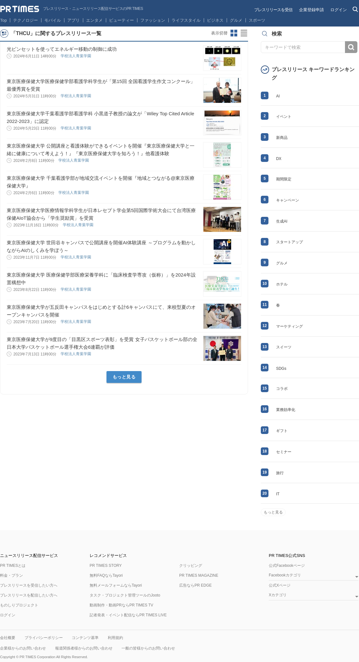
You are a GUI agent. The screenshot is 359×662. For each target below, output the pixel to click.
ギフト (282, 431)
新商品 (282, 137)
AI (278, 96)
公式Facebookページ (287, 565)
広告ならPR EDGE (195, 585)
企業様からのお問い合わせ (23, 648)
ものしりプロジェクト (19, 605)
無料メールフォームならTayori (116, 585)
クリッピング (190, 565)
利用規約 (115, 637)
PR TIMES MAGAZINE (198, 575)
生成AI (281, 221)
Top (3, 20)
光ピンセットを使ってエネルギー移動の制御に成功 (62, 49)
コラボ (282, 388)
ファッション (152, 20)
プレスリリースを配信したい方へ (28, 595)
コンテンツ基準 (85, 637)
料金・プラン (11, 575)
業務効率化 (285, 409)
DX (279, 158)
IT (278, 494)
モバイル (52, 20)
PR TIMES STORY (106, 565)
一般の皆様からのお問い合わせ (148, 648)
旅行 (280, 473)
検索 (351, 47)
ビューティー (121, 20)
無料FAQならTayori (106, 575)
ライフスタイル (186, 20)
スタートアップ (289, 242)
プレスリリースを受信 (273, 9)
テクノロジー (25, 20)
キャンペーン (287, 200)
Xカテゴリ (278, 595)
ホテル (282, 284)
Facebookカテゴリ (285, 575)
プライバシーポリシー (44, 637)
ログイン (338, 9)
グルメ (236, 20)
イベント (283, 116)
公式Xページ (279, 585)
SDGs (281, 368)
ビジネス (215, 20)
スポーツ (257, 20)
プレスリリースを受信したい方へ (28, 585)
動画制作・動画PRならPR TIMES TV (121, 605)
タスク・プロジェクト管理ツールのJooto (125, 595)
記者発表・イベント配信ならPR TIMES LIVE (128, 615)
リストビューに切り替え (244, 33)
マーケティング (289, 326)
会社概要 (7, 637)
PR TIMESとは (13, 565)
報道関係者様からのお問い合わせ (84, 648)
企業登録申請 (311, 9)
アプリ (73, 20)
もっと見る (124, 376)
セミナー (283, 452)
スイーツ (283, 347)
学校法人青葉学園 (76, 56)
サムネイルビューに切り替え (234, 33)
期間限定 (283, 179)
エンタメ (94, 20)
